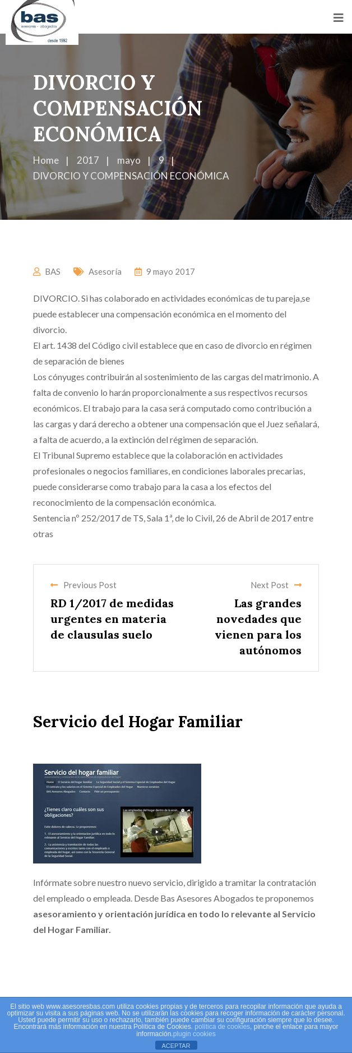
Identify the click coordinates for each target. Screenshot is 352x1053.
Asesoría (105, 271)
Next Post (276, 585)
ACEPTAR (175, 1045)
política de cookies (222, 1027)
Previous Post (83, 585)
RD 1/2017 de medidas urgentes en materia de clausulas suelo (112, 618)
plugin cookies (194, 1034)
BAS (53, 271)
